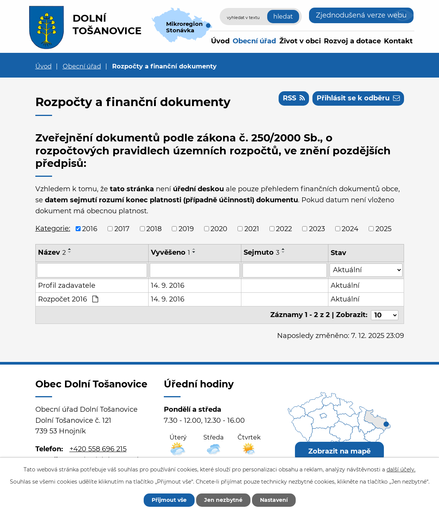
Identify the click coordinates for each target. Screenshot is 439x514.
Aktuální (345, 285)
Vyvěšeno (170, 252)
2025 (383, 228)
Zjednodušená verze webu (361, 15)
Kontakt (398, 41)
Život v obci (300, 41)
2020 (219, 228)
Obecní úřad (254, 41)
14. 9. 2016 (168, 285)
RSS (294, 98)
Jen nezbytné (223, 500)
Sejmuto (262, 252)
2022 (284, 228)
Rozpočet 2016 (68, 299)
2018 (154, 228)
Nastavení (274, 500)
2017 (122, 228)
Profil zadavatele (66, 285)
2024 (350, 228)
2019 (186, 228)
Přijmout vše (169, 500)
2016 (89, 228)
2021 (251, 228)
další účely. (401, 469)
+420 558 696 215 (98, 449)
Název (52, 252)
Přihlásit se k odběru (358, 98)
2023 (317, 228)
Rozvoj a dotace (352, 41)
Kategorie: (52, 228)
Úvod (220, 41)
